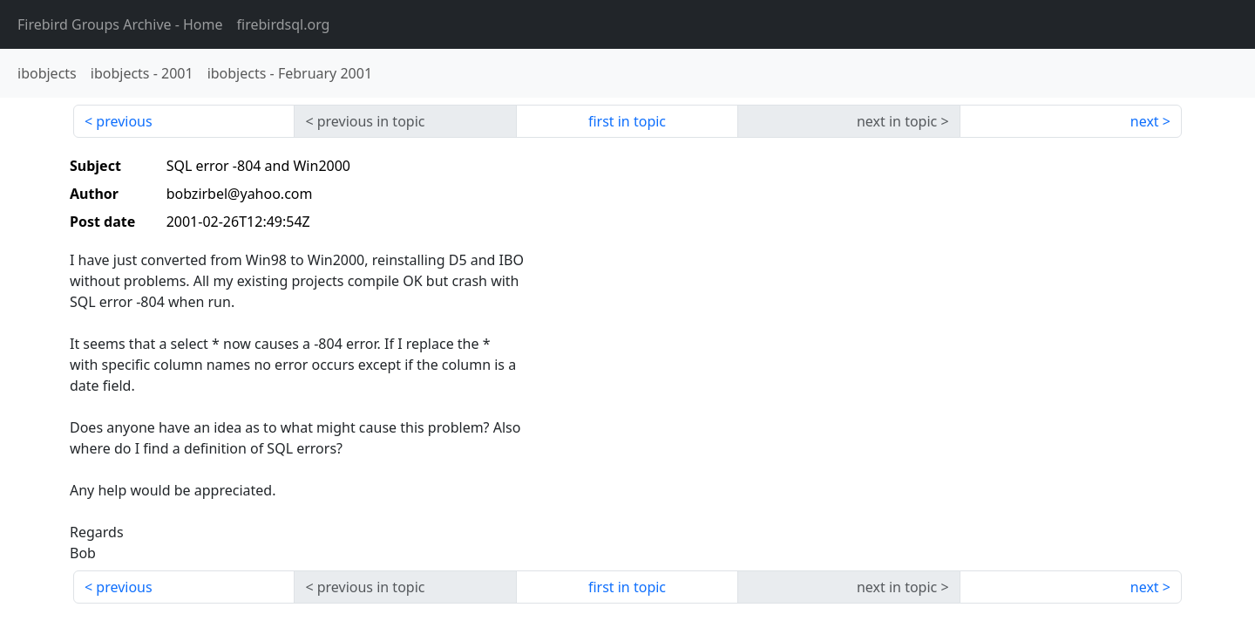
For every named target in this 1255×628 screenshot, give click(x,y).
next (1144, 121)
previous (124, 121)
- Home (120, 24)
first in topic (627, 121)
